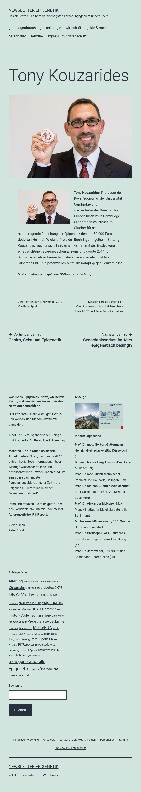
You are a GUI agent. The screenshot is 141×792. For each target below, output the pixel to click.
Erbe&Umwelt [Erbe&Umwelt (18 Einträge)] (15, 609)
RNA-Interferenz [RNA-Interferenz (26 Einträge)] (45, 644)
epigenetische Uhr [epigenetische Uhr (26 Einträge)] (30, 603)
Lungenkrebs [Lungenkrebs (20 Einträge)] (25, 628)
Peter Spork (30, 306)
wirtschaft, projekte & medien (88, 28)
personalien (18, 36)
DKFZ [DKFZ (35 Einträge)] (58, 588)
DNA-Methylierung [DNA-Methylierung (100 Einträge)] (29, 595)
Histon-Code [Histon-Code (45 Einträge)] (19, 615)
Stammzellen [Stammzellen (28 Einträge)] (46, 650)
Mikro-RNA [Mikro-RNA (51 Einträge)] (42, 627)
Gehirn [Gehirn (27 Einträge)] (26, 609)
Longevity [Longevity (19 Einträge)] (13, 628)
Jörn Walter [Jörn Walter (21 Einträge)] (58, 615)
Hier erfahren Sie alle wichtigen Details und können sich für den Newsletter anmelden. (35, 419)
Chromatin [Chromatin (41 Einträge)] (17, 587)
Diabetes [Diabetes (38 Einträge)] (47, 588)
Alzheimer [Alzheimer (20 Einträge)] (29, 581)
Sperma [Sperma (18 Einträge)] (33, 650)
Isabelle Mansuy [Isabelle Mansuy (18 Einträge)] (43, 616)
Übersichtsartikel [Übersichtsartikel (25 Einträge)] (19, 675)
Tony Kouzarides (113, 311)
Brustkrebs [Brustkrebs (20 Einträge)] (45, 581)
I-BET (85, 311)
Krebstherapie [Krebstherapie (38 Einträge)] (38, 621)
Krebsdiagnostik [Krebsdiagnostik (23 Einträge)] (18, 621)
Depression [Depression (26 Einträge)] (33, 587)
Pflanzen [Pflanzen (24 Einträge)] (54, 639)
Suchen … (15, 685)
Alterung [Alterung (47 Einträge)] (16, 581)
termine (37, 36)
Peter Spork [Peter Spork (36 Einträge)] (39, 639)
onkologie (53, 28)
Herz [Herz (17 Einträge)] (59, 609)
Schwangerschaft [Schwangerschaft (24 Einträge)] (19, 650)
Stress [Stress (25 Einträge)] (22, 655)
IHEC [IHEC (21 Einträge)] (32, 615)
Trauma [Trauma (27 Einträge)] (34, 669)
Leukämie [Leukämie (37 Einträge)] (57, 621)
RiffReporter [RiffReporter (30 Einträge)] (26, 644)
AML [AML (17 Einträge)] (37, 582)
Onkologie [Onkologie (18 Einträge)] (38, 634)
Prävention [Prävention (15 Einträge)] (13, 645)
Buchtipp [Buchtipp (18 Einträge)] (56, 581)
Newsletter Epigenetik (34, 10)
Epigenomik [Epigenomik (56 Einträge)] (52, 602)
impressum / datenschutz (67, 36)
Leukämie (96, 311)
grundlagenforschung (25, 28)
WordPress (50, 775)
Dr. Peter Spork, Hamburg (47, 440)
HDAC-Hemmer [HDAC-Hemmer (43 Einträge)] (43, 609)
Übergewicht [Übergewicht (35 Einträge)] (49, 669)
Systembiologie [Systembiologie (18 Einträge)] (34, 655)
